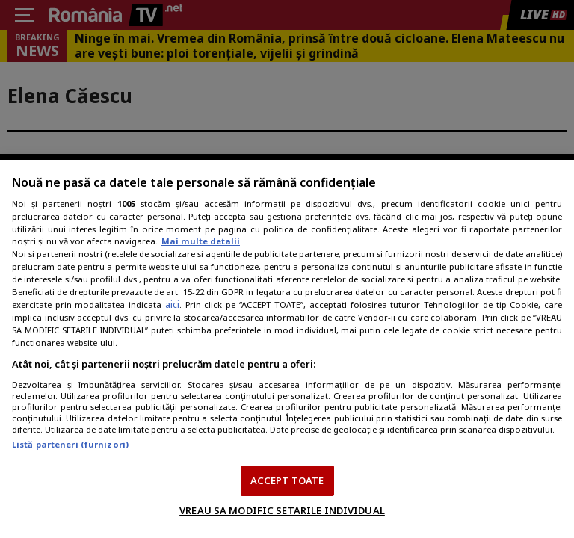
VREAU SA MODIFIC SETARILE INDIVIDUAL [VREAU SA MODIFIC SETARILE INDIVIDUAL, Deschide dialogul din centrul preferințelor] (282, 510)
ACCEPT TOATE (287, 480)
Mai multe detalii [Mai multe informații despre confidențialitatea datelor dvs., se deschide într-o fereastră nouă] (200, 241)
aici (172, 304)
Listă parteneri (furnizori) (70, 444)
